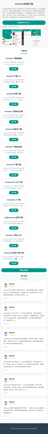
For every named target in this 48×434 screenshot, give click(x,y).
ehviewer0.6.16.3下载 (13, 182)
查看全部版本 (24, 270)
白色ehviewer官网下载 (14, 218)
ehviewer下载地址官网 (14, 111)
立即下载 (13, 69)
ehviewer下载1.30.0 (14, 235)
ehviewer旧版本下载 (13, 129)
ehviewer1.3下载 (13, 200)
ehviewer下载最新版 (13, 58)
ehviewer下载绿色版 (13, 147)
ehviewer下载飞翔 (13, 165)
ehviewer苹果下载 (13, 94)
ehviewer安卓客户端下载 (14, 253)
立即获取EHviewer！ (24, 22)
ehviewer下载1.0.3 (13, 76)
